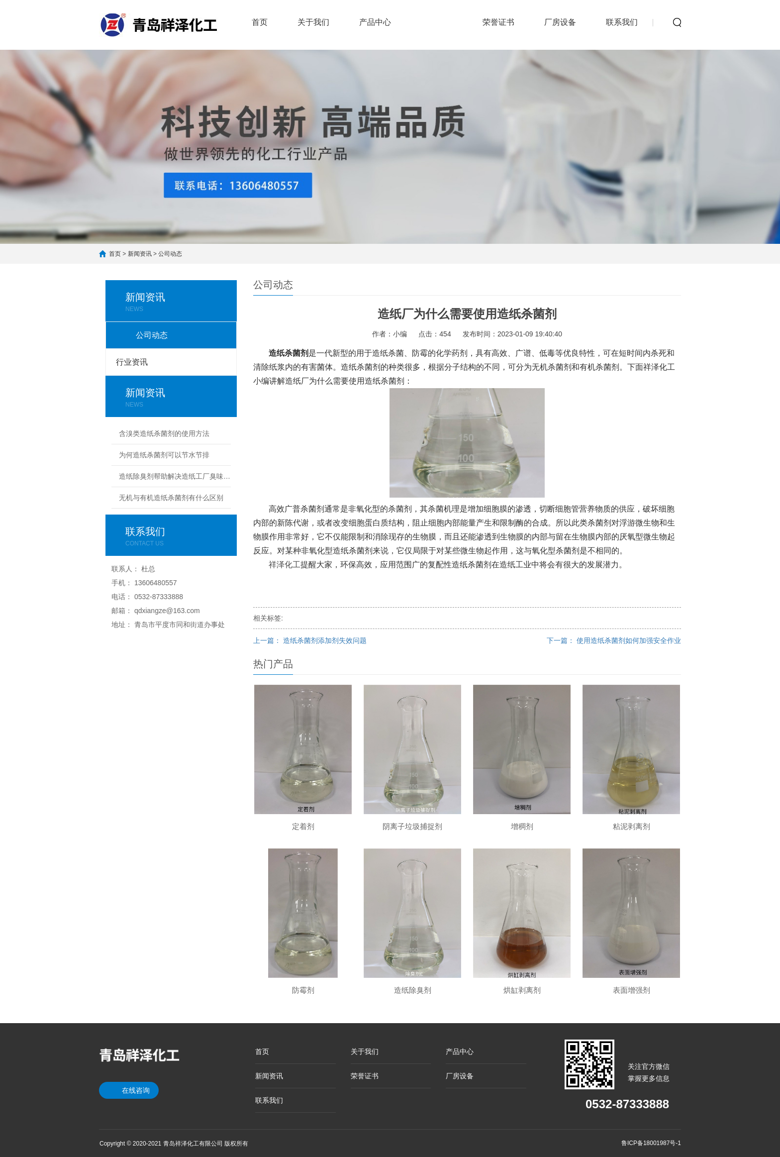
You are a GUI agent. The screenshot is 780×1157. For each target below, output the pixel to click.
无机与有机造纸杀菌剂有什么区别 (171, 498)
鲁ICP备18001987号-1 (651, 1143)
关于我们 (313, 22)
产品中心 (375, 22)
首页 (260, 22)
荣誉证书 (498, 22)
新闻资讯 (437, 16)
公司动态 (170, 253)
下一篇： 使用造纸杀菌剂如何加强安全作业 (614, 640)
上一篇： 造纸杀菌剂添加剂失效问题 (310, 640)
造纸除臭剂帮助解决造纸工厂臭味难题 (175, 476)
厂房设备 (560, 22)
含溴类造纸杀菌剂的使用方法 (164, 433)
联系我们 (622, 22)
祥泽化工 (284, 564)
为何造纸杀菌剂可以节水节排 (164, 455)
